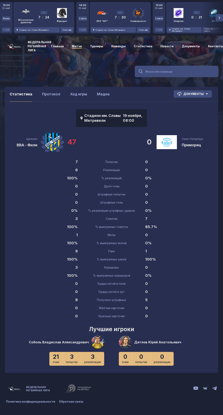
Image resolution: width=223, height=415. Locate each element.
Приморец (191, 145)
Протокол (51, 94)
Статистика (143, 46)
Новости (167, 46)
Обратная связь (71, 401)
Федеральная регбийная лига (39, 46)
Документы (191, 46)
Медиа (103, 94)
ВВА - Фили (27, 145)
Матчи (77, 46)
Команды (118, 46)
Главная (57, 46)
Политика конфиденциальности (30, 401)
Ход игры (78, 94)
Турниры (96, 46)
